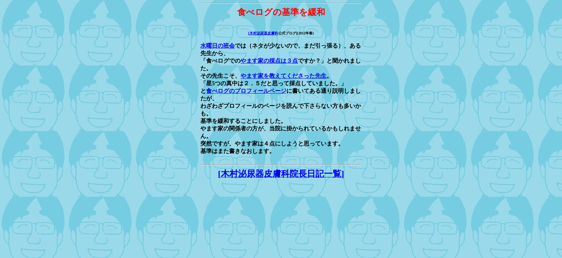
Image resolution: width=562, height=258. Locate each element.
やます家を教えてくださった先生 (283, 76)
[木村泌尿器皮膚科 (263, 33)
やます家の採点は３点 (269, 61)
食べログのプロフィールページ (246, 91)
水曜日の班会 (217, 46)
